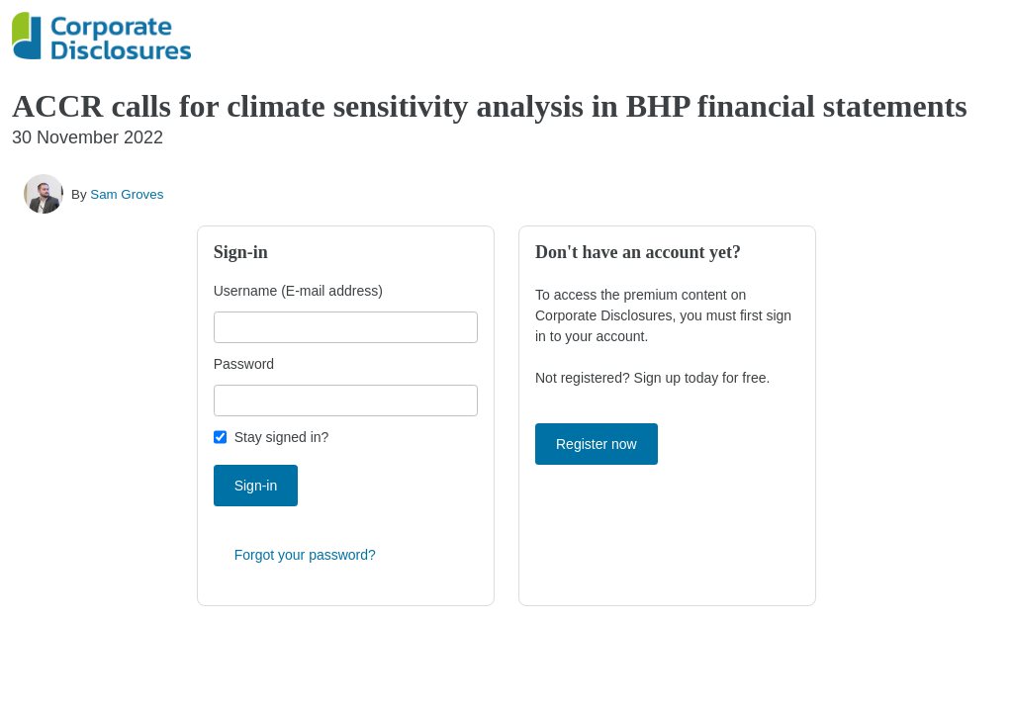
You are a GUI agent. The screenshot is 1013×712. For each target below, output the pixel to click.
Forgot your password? (305, 555)
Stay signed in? (281, 437)
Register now (596, 444)
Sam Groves (126, 194)
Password (244, 364)
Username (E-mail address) (298, 291)
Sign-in (256, 485)
